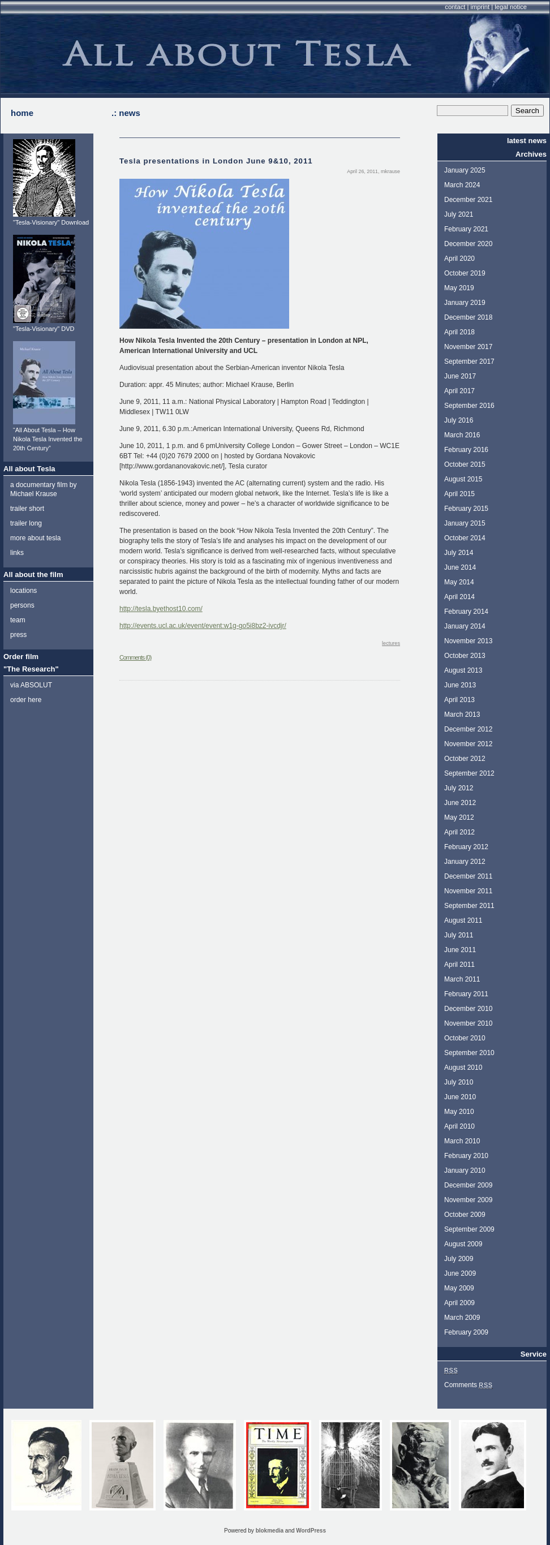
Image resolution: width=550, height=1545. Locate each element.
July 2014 (458, 553)
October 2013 (464, 656)
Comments (468, 1385)
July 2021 (458, 214)
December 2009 (468, 1185)
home (22, 113)
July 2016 (458, 420)
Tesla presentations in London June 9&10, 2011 (216, 161)
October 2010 (464, 1038)
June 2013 (460, 685)
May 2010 (459, 1112)
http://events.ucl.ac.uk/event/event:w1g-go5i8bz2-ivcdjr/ (202, 626)
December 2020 (468, 244)
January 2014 (464, 626)
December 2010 (468, 1009)
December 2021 (468, 200)
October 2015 (464, 464)
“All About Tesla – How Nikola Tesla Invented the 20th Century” (48, 439)
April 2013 (459, 700)
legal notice (511, 6)
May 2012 (459, 817)
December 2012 (468, 729)
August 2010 (463, 1067)
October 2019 (464, 273)
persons (22, 605)
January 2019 (464, 303)
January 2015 (464, 523)
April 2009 (459, 1303)
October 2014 (464, 538)
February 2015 (466, 509)
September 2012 (469, 773)
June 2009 (460, 1273)
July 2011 (458, 935)
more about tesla (35, 538)
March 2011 (462, 979)
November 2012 (468, 744)
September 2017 (469, 361)
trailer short (27, 509)
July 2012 (458, 788)
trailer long (26, 523)
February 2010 (466, 1156)
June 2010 (460, 1097)
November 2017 (468, 347)
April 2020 (459, 258)
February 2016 (466, 450)
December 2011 (468, 876)
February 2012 (466, 847)
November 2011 (468, 891)
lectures (391, 643)
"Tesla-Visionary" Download (51, 222)
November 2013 (468, 641)
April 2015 (459, 494)
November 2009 (468, 1200)
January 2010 (464, 1170)
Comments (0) (135, 657)
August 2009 (463, 1244)
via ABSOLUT (31, 685)
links (17, 553)
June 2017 (460, 376)
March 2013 (462, 714)
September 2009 (469, 1229)
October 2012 (464, 759)
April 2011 (459, 965)
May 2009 (459, 1288)
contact (455, 6)
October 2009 (464, 1215)
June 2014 (460, 567)
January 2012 (464, 862)
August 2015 (463, 479)
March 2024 (462, 185)
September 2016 (469, 406)
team (17, 620)
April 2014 (459, 597)
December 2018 (468, 317)
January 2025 (464, 170)
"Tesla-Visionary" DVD (43, 328)
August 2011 (463, 920)
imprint (480, 6)
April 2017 (459, 391)
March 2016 (462, 435)
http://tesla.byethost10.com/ (161, 609)
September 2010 (469, 1053)
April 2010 (459, 1126)
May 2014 (459, 582)
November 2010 (468, 1023)
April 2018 (459, 332)
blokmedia (269, 1530)
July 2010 (458, 1082)
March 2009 (462, 1318)
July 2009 (458, 1259)
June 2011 (460, 950)
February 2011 (466, 994)
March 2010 (462, 1141)
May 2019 (459, 288)
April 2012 (459, 832)
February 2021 (466, 229)
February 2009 (466, 1332)
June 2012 (460, 803)
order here (25, 700)
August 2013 (463, 670)
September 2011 (469, 906)
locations (23, 591)
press (18, 635)
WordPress (311, 1530)
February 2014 (466, 612)
